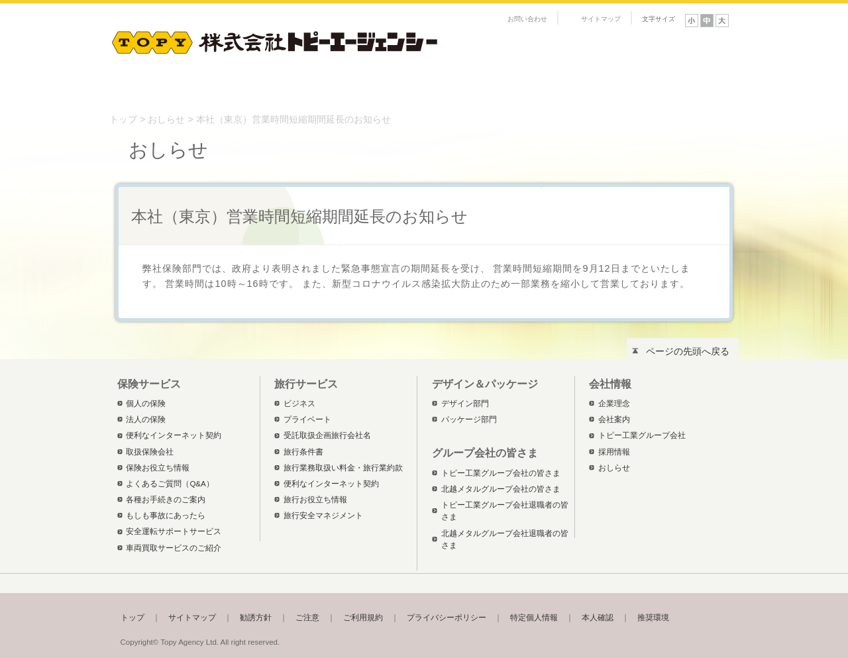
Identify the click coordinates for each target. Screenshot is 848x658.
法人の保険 (146, 419)
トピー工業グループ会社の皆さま (672, 88)
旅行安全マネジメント (323, 516)
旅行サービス (295, 88)
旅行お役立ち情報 (315, 500)
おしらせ (166, 119)
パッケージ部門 (469, 419)
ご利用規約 (363, 618)
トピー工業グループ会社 (642, 435)
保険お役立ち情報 (157, 468)
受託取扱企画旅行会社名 (327, 435)
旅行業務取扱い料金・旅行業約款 (343, 468)
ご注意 (307, 618)
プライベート (307, 419)
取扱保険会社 (150, 452)
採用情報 (614, 452)
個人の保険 (146, 404)
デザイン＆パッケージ (421, 88)
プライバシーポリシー (446, 618)
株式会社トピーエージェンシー (274, 39)
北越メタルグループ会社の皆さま (500, 489)
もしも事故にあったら (165, 516)
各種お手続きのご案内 (165, 500)
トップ (123, 119)
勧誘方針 (256, 618)
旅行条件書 (303, 452)
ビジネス (299, 404)
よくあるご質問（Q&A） (169, 484)
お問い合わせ (527, 19)
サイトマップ (601, 19)
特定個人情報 (534, 618)
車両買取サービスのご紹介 (173, 548)
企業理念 (614, 404)
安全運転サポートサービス (173, 531)
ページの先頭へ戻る (687, 351)
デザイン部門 (465, 404)
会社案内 (614, 419)
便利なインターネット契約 (173, 435)
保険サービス (169, 88)
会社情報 (547, 88)
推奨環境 (653, 618)
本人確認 (597, 618)
